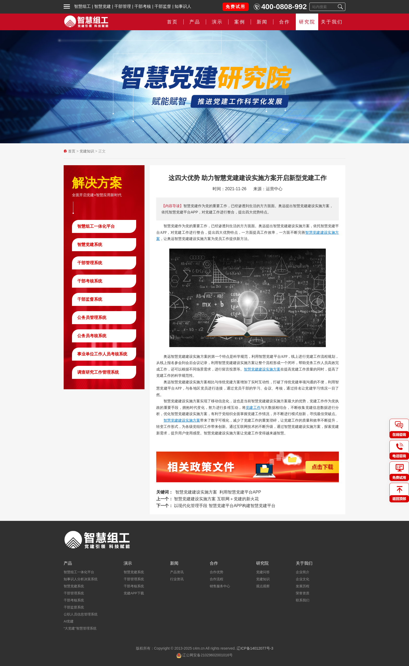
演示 (217, 21)
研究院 (307, 21)
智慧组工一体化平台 (96, 226)
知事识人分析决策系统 (81, 579)
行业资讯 (177, 579)
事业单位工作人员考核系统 (102, 354)
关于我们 (332, 21)
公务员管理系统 (91, 317)
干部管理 (122, 6)
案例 (239, 21)
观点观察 (263, 586)
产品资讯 (177, 572)
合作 (284, 21)
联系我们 (302, 600)
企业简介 (302, 572)
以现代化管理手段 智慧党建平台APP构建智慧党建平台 (224, 505)
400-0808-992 (284, 7)
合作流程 (216, 579)
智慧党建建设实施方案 (262, 369)
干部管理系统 (89, 263)
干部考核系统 (89, 281)
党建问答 (263, 572)
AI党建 (69, 621)
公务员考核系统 (91, 336)
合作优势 (216, 572)
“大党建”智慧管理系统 (80, 628)
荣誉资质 (302, 593)
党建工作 (253, 407)
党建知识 (87, 151)
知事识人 (183, 6)
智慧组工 (82, 6)
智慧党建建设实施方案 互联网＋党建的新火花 (216, 499)
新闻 (262, 21)
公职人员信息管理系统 (81, 614)
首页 (172, 21)
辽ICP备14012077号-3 (255, 648)
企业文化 (302, 579)
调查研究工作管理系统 (98, 372)
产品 (194, 21)
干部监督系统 (89, 299)
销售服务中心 (220, 586)
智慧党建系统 (89, 244)
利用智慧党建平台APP (240, 492)
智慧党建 (102, 6)
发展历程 (302, 586)
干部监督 (162, 6)
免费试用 (235, 6)
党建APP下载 (134, 593)
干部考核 (142, 6)
